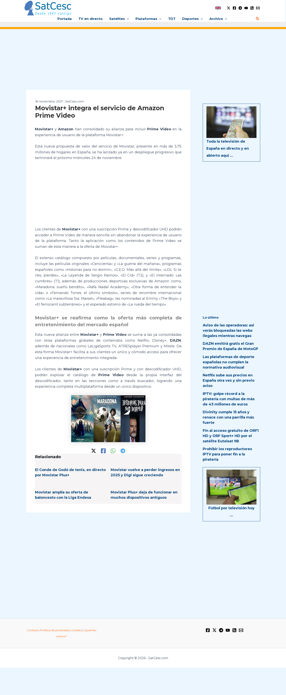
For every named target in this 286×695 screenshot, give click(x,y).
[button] (127, 19)
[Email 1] (258, 8)
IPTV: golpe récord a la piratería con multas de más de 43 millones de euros (229, 399)
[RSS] (252, 8)
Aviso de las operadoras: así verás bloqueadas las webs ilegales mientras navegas (228, 330)
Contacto (33, 630)
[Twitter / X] (228, 8)
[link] (218, 8)
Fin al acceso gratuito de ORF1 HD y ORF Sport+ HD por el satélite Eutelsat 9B (231, 435)
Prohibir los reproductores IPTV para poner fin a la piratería (227, 454)
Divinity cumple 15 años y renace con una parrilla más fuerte (228, 417)
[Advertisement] (143, 62)
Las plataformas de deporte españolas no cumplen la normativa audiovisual (228, 362)
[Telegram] (240, 8)
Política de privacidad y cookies (61, 630)
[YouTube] (246, 8)
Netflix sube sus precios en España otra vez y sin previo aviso (228, 380)
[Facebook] (234, 8)
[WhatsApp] (113, 450)
